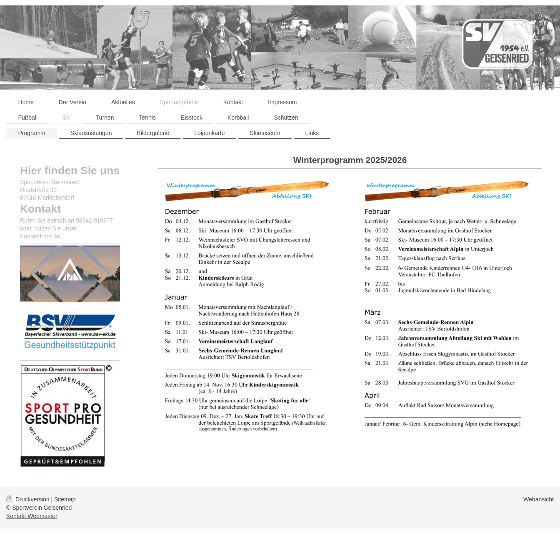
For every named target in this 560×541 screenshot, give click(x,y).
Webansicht (538, 499)
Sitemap (64, 499)
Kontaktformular (40, 236)
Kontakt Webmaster (32, 516)
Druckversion (28, 499)
